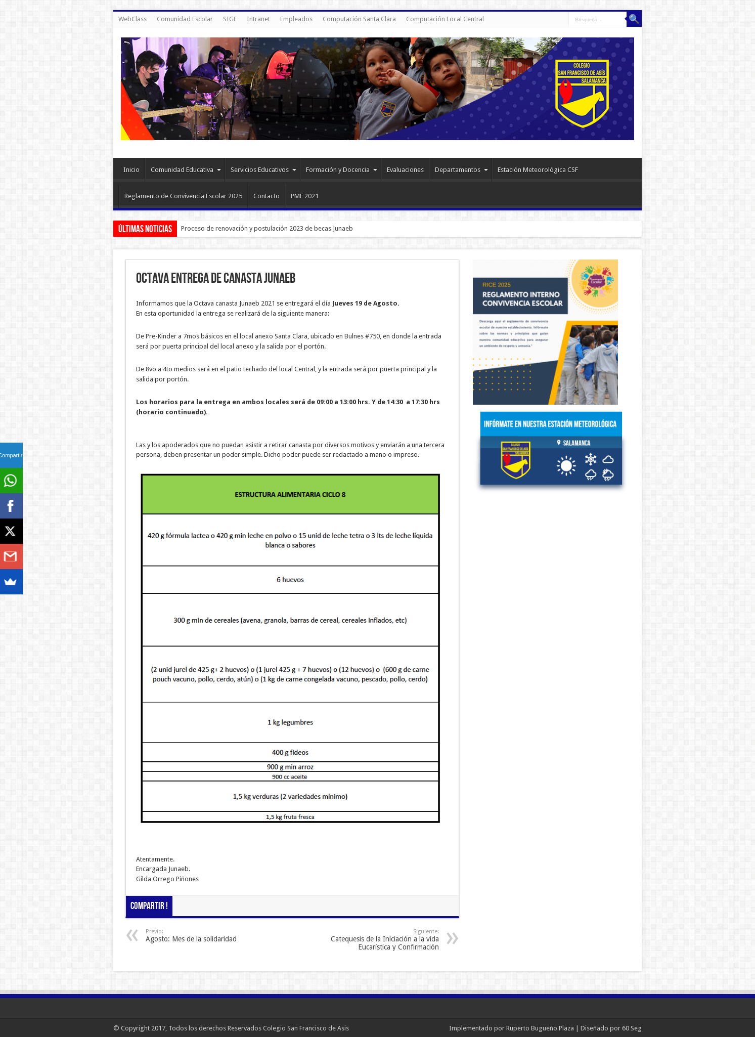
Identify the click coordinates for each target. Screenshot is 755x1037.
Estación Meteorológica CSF (538, 170)
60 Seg (632, 1028)
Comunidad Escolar (185, 19)
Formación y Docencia (341, 170)
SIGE (230, 19)
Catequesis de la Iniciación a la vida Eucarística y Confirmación (377, 939)
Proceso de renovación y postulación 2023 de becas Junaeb (267, 228)
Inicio (131, 170)
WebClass (132, 19)
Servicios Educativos (263, 170)
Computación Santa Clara (359, 19)
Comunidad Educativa (186, 170)
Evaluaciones (405, 170)
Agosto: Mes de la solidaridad (208, 935)
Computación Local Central (445, 19)
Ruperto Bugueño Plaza (540, 1028)
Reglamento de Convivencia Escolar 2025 (183, 196)
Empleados (296, 19)
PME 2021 (305, 196)
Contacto (266, 196)
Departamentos (461, 170)
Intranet (258, 19)
